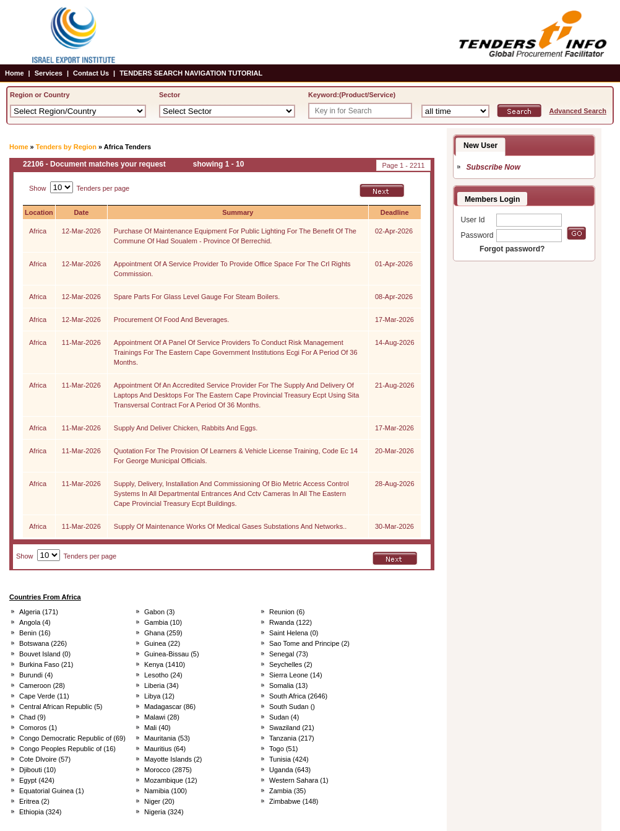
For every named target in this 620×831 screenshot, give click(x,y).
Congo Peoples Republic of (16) (67, 748)
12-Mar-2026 (81, 231)
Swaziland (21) (291, 727)
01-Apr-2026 (394, 264)
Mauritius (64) (165, 748)
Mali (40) (157, 727)
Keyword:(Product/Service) (351, 94)
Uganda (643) (290, 769)
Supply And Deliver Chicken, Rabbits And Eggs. (185, 428)
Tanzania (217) (291, 738)
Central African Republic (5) (61, 706)
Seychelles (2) (290, 664)
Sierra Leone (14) (295, 675)
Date (81, 212)
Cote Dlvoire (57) (45, 759)
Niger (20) (159, 801)
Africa (37, 231)
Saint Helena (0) (294, 633)
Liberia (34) (161, 685)
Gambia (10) (163, 622)
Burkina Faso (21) (46, 664)
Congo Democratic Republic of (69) (72, 738)
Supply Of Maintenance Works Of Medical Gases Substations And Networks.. (230, 526)
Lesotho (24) (163, 675)
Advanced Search (577, 111)
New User (480, 145)
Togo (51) (283, 748)
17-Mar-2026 (394, 319)
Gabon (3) (159, 612)
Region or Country (40, 94)
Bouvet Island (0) (45, 654)
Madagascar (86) (170, 706)
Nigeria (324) (164, 812)
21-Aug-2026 (395, 385)
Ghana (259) (163, 633)
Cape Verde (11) (44, 696)
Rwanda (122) (290, 622)
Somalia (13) (288, 685)
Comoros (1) (38, 727)
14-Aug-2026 (395, 342)
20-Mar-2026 (394, 451)
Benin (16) (35, 633)
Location (39, 212)
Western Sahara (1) (299, 780)
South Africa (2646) (298, 696)
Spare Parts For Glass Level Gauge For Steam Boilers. (197, 296)
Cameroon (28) (42, 685)
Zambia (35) (287, 790)
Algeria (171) (38, 612)
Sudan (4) (284, 717)
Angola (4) (35, 622)
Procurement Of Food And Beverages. (172, 319)
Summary (237, 212)
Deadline (395, 212)
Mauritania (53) (167, 738)
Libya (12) (159, 696)
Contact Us (91, 73)
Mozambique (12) (170, 780)
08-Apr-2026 (394, 296)
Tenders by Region (66, 146)
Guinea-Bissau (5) (171, 654)
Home (14, 73)
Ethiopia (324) (40, 812)
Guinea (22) (162, 643)
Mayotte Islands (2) (173, 759)
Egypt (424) (36, 780)
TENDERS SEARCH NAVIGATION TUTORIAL (190, 73)
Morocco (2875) (168, 769)
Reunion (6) (286, 612)
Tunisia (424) (289, 759)
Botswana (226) (43, 643)
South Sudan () (292, 706)
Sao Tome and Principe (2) (309, 643)
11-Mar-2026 (81, 342)
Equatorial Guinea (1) (51, 790)
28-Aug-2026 (395, 483)
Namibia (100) (165, 790)
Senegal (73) (288, 654)
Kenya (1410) (164, 664)
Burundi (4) (36, 675)
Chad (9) (32, 717)
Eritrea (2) (34, 801)
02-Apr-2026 (394, 231)
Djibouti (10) (37, 769)
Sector (169, 94)
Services (48, 73)
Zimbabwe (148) (293, 801)
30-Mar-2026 (394, 526)
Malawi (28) (161, 717)
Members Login (492, 199)
